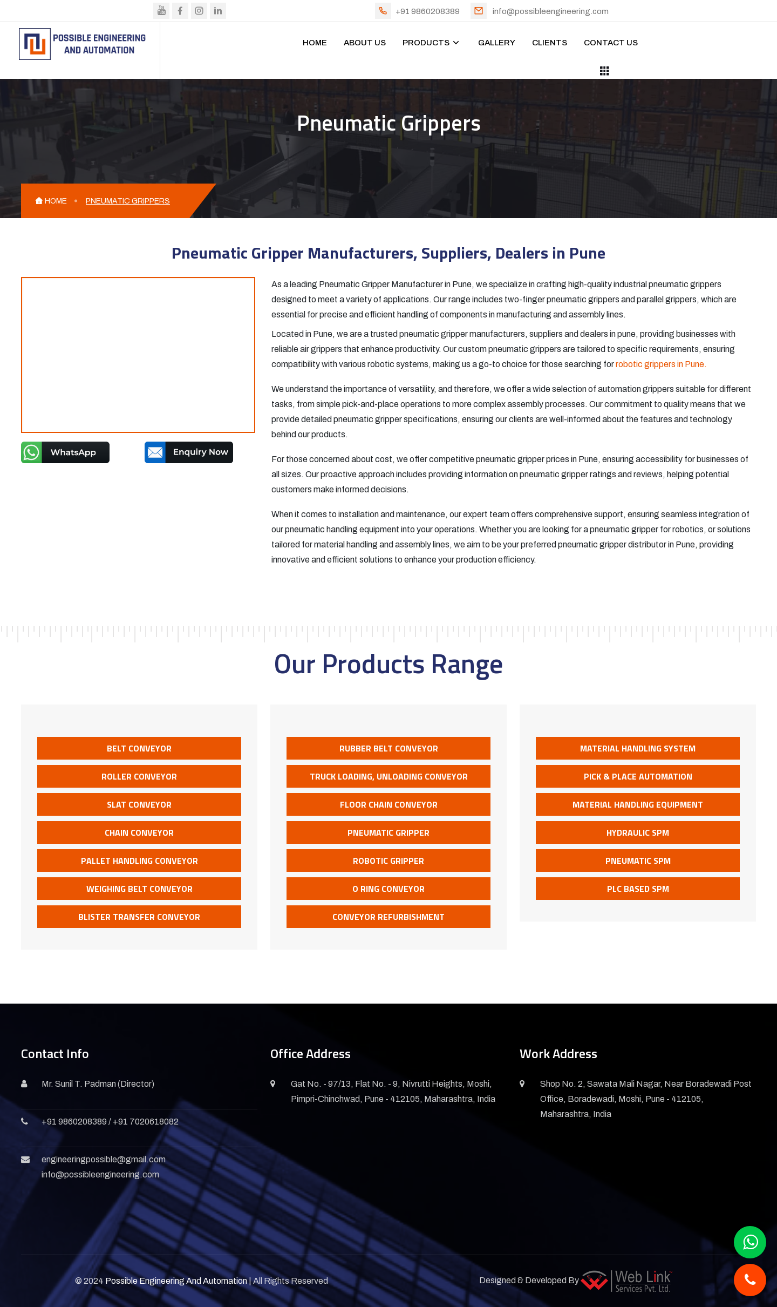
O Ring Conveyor (388, 888)
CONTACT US (611, 42)
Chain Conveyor (139, 832)
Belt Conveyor (139, 748)
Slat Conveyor (139, 804)
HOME (315, 42)
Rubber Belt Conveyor (388, 748)
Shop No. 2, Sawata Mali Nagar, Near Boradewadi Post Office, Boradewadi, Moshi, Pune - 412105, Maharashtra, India (646, 1099)
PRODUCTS (426, 42)
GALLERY (496, 42)
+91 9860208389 (428, 11)
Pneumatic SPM (638, 860)
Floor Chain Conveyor (389, 804)
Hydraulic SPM (637, 832)
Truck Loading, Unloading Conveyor (389, 776)
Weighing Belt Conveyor (139, 888)
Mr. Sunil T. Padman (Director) (98, 1083)
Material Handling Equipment (637, 804)
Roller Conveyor (139, 776)
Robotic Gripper (388, 860)
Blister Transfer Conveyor (139, 916)
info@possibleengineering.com (551, 11)
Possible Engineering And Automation (176, 1280)
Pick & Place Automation (638, 776)
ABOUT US (365, 42)
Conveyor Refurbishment (388, 916)
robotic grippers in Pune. (661, 364)
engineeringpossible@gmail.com (104, 1159)
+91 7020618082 (146, 1121)
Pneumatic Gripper (388, 832)
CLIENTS (549, 42)
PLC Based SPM (638, 888)
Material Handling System (638, 748)
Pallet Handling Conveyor (139, 860)
